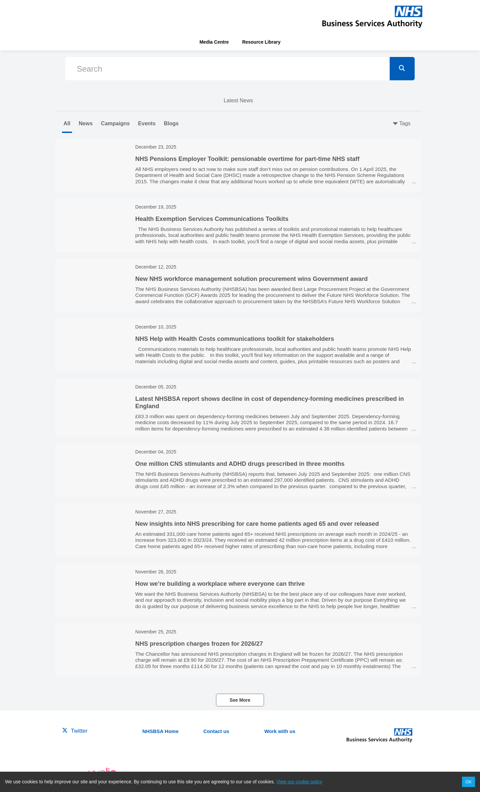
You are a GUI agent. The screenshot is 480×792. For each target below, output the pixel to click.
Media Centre (214, 42)
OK (468, 781)
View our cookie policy (299, 781)
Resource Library (261, 42)
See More (240, 700)
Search (89, 68)
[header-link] (372, 16)
